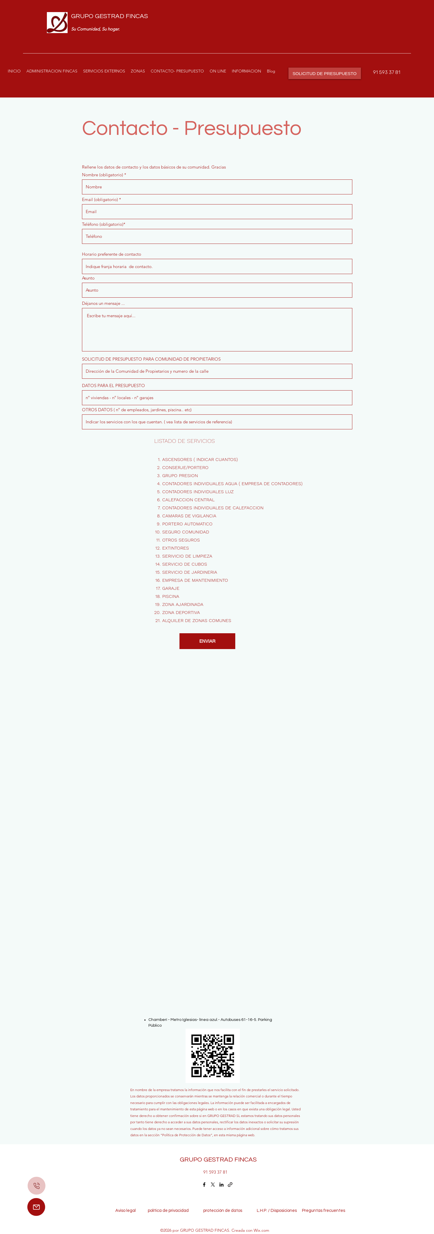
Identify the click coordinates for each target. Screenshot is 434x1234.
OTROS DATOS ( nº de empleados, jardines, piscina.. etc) (137, 409)
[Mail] (36, 1207)
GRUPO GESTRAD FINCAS (109, 16)
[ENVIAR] (207, 641)
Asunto (88, 278)
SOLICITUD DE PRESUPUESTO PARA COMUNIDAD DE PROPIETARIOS (151, 359)
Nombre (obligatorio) (102, 175)
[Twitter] (213, 1184)
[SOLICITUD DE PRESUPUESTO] (324, 73)
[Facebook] (204, 1184)
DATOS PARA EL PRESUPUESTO (113, 385)
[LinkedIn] (221, 1184)
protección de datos (222, 1210)
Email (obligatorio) (100, 199)
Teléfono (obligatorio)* (103, 224)
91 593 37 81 (386, 72)
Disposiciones (284, 1210)
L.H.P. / (260, 1210)
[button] (104, 71)
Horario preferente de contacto (111, 254)
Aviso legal (126, 1210)
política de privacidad (170, 1210)
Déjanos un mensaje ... (103, 303)
